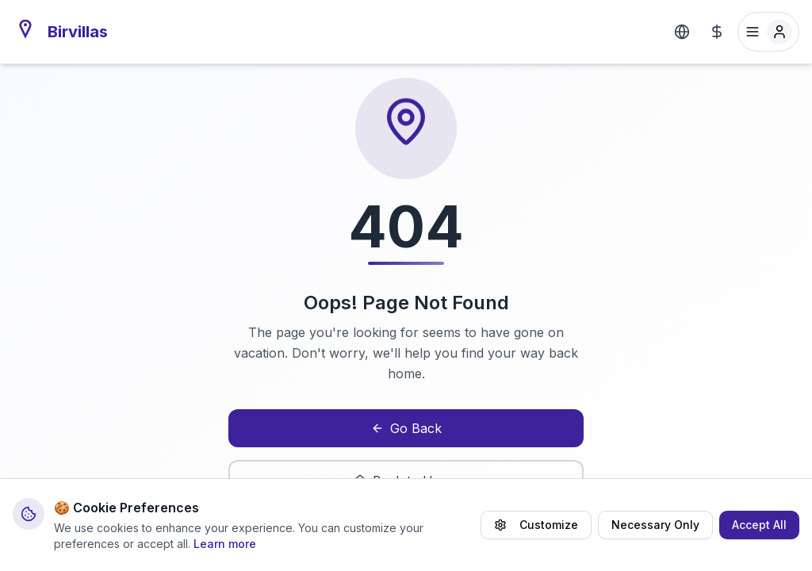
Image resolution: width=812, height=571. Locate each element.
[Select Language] (682, 31)
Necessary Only (655, 524)
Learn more (224, 543)
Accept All (759, 524)
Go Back (406, 428)
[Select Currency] (717, 31)
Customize (536, 524)
